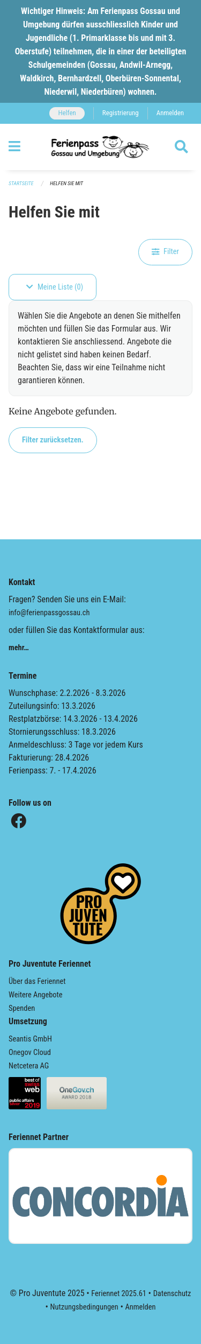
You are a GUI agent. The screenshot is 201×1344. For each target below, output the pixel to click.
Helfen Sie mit (66, 183)
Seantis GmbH (30, 1039)
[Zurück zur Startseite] (100, 147)
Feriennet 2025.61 (118, 1293)
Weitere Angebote (36, 995)
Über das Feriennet (37, 981)
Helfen (67, 113)
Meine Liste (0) (54, 287)
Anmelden (170, 113)
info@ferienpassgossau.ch (49, 612)
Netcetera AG (29, 1066)
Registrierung (120, 113)
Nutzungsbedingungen (84, 1307)
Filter (165, 251)
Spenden (22, 1008)
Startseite (21, 183)
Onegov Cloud (30, 1052)
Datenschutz (172, 1293)
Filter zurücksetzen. (53, 440)
